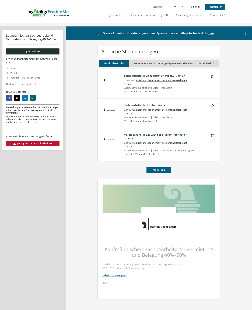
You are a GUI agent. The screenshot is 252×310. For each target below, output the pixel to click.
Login (196, 6)
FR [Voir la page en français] (175, 6)
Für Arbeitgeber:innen (189, 15)
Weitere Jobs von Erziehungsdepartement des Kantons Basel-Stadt (174, 63)
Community (216, 15)
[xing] (33, 98)
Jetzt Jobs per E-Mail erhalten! (32, 143)
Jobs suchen (116, 15)
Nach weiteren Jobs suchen (20, 84)
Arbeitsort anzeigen (114, 275)
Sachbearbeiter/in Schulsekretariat (145, 105)
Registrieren (215, 6)
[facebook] (9, 98)
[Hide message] (246, 33)
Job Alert (166, 15)
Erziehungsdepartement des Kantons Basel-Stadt (161, 80)
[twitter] (17, 98)
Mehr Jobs (159, 170)
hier (211, 33)
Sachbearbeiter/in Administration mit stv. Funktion (154, 75)
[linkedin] (25, 98)
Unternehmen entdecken (142, 15)
